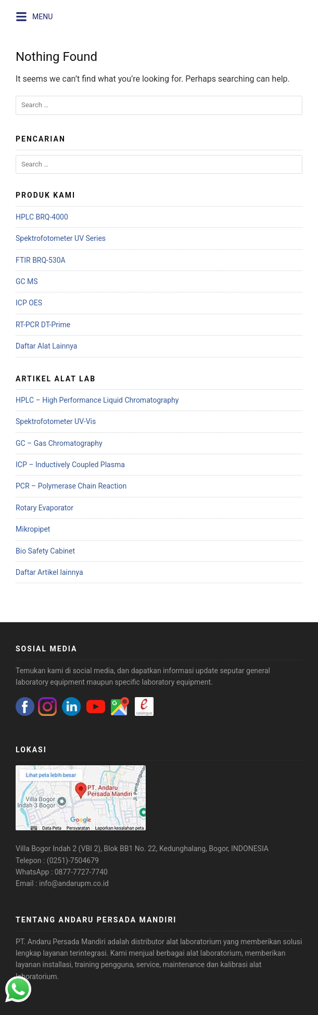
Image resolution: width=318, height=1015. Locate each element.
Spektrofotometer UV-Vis (56, 421)
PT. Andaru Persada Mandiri (61, 941)
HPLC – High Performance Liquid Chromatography (97, 400)
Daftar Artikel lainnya (49, 572)
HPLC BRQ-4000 (42, 217)
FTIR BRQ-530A (41, 260)
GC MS (27, 281)
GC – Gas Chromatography (59, 443)
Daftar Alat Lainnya (46, 346)
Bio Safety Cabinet (45, 551)
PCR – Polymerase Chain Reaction (71, 486)
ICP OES (29, 303)
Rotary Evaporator (44, 508)
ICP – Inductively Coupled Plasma (70, 464)
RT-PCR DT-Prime (43, 324)
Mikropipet (33, 529)
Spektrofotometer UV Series (61, 238)
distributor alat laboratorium (176, 941)
